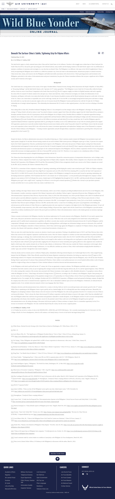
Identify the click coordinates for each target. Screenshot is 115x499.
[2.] (12, 330)
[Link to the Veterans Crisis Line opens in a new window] (42, 488)
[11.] (12, 385)
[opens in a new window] (94, 4)
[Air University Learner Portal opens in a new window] (9, 477)
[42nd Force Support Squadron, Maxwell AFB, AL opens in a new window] (8, 486)
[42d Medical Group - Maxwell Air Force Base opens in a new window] (9, 488)
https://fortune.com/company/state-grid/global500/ (57, 412)
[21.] (12, 441)
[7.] (12, 357)
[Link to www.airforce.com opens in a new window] (65, 472)
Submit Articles (90, 12)
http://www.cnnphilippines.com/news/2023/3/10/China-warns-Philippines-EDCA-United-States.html (41, 359)
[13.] (12, 395)
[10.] (12, 376)
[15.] (12, 405)
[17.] (12, 418)
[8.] (12, 363)
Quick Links (8, 467)
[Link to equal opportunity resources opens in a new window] (25, 477)
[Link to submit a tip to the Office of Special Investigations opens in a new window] (40, 480)
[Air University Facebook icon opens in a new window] (83, 474)
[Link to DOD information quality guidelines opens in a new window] (25, 485)
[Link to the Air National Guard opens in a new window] (65, 483)
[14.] (12, 399)
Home (82, 12)
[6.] (12, 353)
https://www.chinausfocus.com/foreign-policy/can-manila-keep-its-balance (77, 353)
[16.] (12, 412)
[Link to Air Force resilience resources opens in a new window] (40, 486)
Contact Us (109, 12)
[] (56, 91)
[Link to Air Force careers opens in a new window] (65, 477)
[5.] (12, 346)
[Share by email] (103, 53)
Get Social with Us (88, 471)
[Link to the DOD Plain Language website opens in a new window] (41, 483)
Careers (63, 467)
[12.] (12, 389)
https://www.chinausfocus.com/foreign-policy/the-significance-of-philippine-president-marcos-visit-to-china (44, 336)
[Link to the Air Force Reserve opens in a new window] (65, 480)
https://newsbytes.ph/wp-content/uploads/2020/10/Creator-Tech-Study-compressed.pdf (35, 401)
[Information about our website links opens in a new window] (41, 472)
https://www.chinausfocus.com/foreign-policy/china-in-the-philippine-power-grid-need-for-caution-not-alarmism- (44, 420)
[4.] (12, 340)
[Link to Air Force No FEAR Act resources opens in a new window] (40, 475)
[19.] (12, 431)
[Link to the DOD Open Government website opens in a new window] (42, 477)
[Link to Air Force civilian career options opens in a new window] (64, 486)
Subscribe (100, 12)
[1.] (12, 326)
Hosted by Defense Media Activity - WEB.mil (57, 492)
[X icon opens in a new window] (87, 474)
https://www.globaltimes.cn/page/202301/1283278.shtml (29, 343)
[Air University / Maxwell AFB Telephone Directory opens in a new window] (26, 475)
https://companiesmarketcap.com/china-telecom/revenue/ (49, 414)
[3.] (12, 334)
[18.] (12, 424)
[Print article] (99, 53)
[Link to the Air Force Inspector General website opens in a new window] (25, 487)
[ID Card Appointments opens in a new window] (6, 483)
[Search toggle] (112, 4)
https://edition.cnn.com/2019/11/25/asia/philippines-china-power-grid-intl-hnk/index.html (38, 391)
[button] (2, 4)
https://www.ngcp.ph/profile (29, 378)
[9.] (12, 370)
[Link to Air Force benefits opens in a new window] (65, 475)
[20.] (12, 437)
